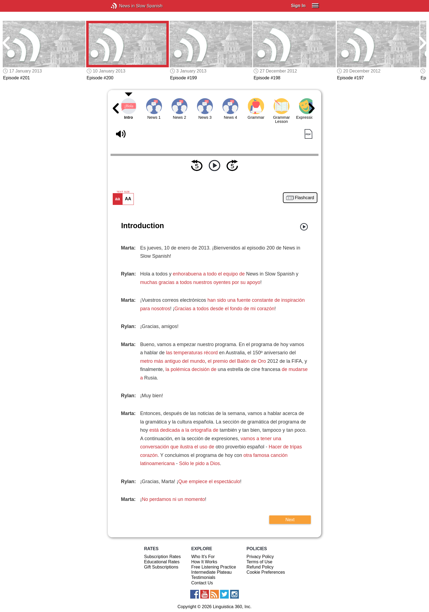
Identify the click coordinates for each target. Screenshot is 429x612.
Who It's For (203, 556)
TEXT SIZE (123, 191)
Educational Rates (161, 561)
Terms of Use (259, 561)
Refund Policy (260, 567)
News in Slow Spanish (122, 6)
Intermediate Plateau (211, 572)
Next (289, 519)
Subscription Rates (162, 556)
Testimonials (203, 577)
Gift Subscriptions (161, 567)
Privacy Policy (260, 556)
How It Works (204, 561)
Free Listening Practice (213, 567)
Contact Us (202, 583)
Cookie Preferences (266, 572)
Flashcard (304, 198)
